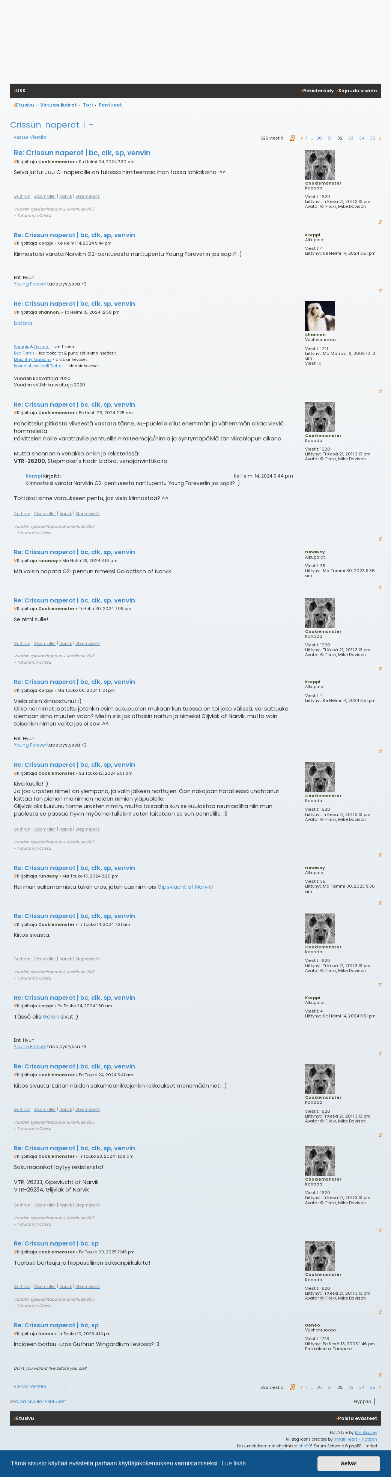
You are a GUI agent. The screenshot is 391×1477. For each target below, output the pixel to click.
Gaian (51, 1016)
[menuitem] (356, 1419)
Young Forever (30, 284)
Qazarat (42, 347)
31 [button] (330, 138)
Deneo (312, 1325)
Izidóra (23, 323)
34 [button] (361, 138)
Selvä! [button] (348, 1463)
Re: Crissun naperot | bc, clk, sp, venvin (82, 153)
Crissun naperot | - (51, 125)
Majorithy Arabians (32, 360)
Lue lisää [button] (234, 1463)
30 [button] (319, 138)
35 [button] (372, 138)
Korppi (312, 235)
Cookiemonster (323, 183)
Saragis (21, 347)
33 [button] (350, 138)
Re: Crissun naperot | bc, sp (56, 1244)
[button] (292, 138)
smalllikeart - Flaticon (355, 1439)
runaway (315, 552)
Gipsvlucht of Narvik (184, 887)
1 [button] (306, 138)
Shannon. (316, 335)
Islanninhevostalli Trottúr (38, 366)
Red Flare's (24, 353)
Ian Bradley (366, 1432)
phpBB (304, 1446)
